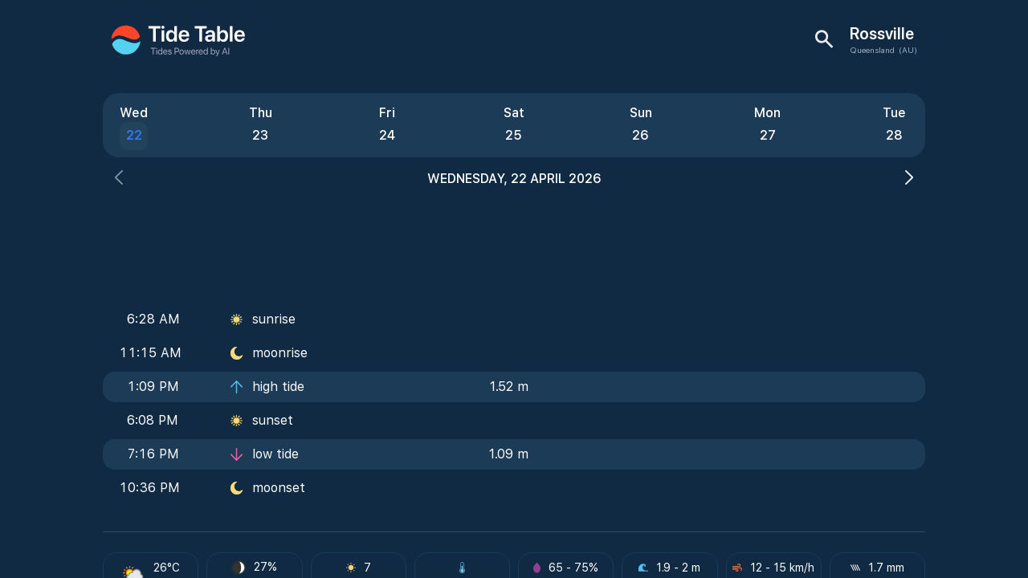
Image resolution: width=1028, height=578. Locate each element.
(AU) (908, 50)
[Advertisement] (514, 241)
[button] (119, 179)
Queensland (872, 50)
